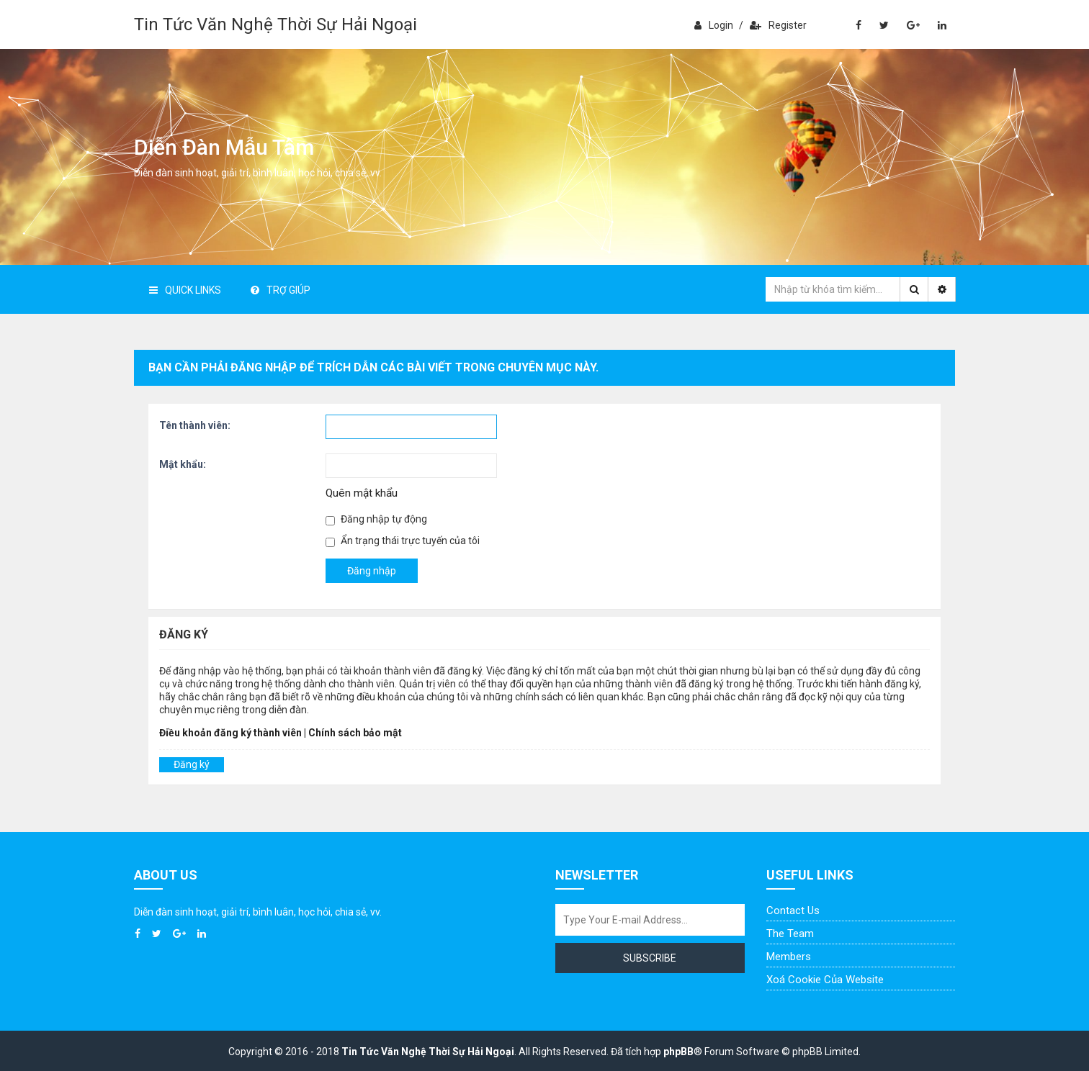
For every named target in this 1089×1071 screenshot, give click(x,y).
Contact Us (793, 910)
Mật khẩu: (182, 464)
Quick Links (185, 290)
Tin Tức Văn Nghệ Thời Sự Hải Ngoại (275, 24)
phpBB (678, 1051)
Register (778, 25)
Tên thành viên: (194, 425)
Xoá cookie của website (825, 979)
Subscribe (649, 958)
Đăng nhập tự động (376, 519)
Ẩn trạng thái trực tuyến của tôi (403, 541)
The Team (790, 933)
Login (713, 25)
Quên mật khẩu (362, 493)
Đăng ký (192, 764)
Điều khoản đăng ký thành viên (230, 732)
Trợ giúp (280, 290)
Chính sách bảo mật (355, 732)
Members (788, 956)
